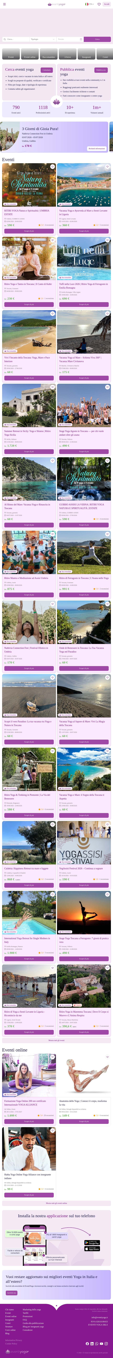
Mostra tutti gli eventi (56, 1040)
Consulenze (28, 1330)
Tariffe (25, 1313)
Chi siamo (9, 1309)
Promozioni (28, 1316)
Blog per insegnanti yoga (33, 1326)
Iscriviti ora (11, 1293)
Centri (7, 1323)
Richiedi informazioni (97, 149)
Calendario (47, 70)
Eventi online (11, 1316)
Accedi (106, 4)
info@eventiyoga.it (100, 1317)
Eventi (8, 1313)
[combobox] (43, 39)
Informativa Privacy (13, 1340)
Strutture (9, 1326)
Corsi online (10, 1330)
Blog (7, 1333)
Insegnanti (9, 1320)
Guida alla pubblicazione (33, 1323)
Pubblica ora (101, 70)
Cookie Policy (11, 1344)
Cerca (97, 39)
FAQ (25, 1320)
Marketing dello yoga (32, 1309)
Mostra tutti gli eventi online (56, 1203)
